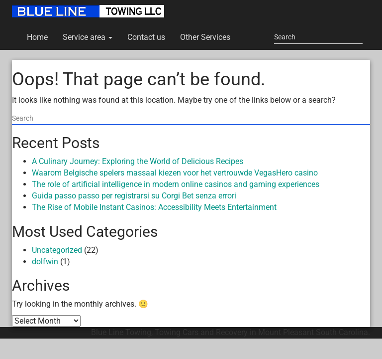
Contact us (146, 37)
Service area (87, 37)
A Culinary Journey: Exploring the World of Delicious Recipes (137, 161)
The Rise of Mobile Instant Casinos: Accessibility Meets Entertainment (154, 207)
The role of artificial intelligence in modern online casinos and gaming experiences (175, 184)
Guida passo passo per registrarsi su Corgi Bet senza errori (134, 195)
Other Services (205, 37)
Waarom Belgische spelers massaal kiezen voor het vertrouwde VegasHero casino (175, 173)
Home (37, 37)
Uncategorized (57, 250)
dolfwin (45, 261)
